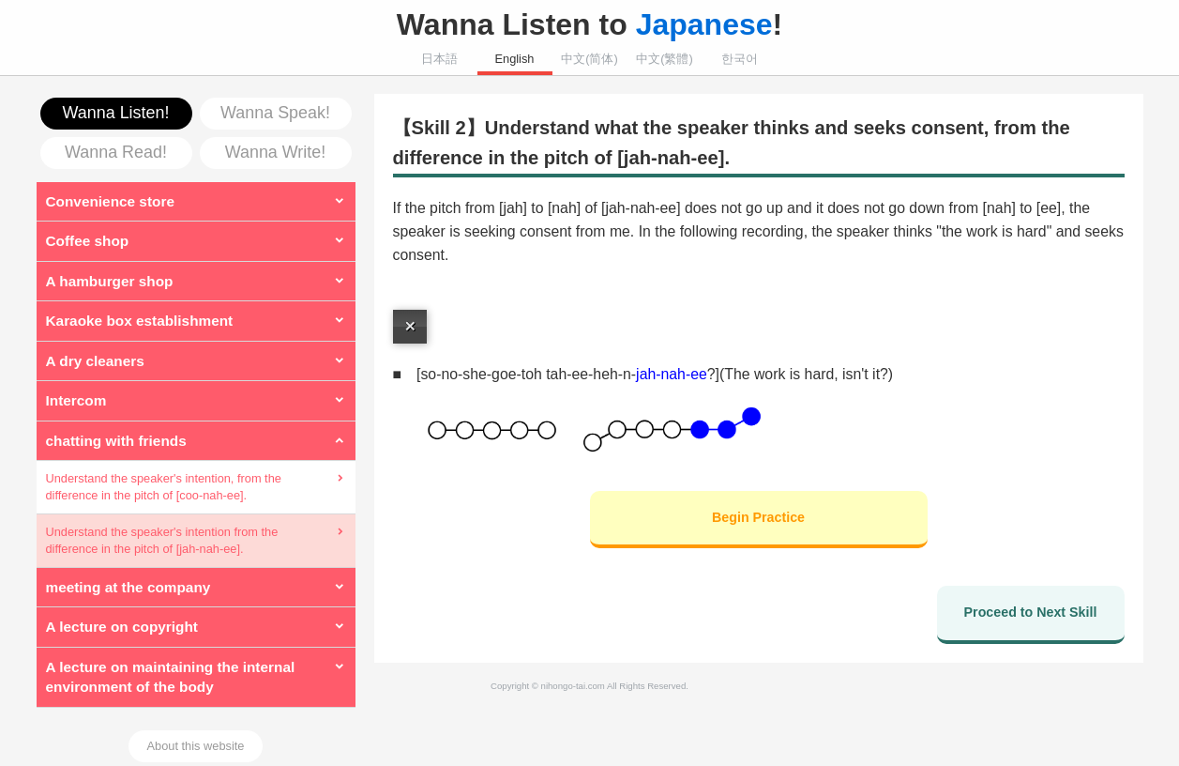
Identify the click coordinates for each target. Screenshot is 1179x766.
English (515, 59)
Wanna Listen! (116, 112)
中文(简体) (589, 59)
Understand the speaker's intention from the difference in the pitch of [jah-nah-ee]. (162, 540)
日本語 (439, 59)
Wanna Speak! (275, 112)
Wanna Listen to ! (589, 24)
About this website (196, 746)
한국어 (739, 59)
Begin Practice (758, 517)
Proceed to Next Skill (1030, 612)
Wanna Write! (275, 152)
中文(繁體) (664, 59)
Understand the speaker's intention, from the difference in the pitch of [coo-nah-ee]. (163, 486)
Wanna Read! (116, 152)
